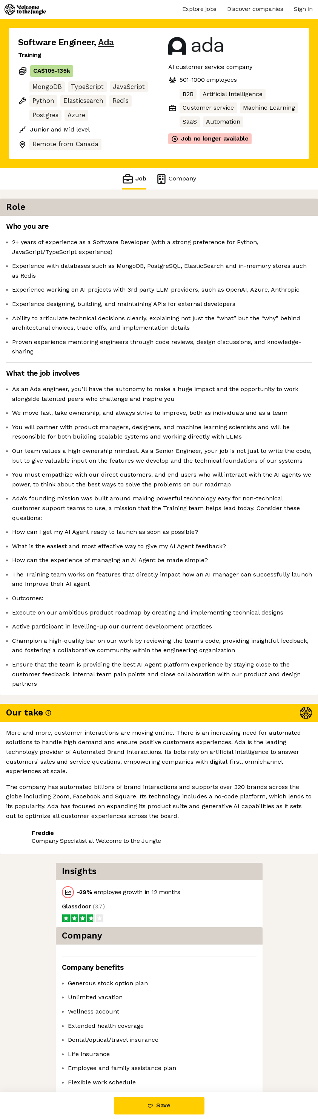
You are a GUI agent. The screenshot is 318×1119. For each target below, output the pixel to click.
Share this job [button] (39, 1060)
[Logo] (25, 9)
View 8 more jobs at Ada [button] (107, 1060)
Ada (106, 42)
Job (134, 179)
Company (175, 179)
